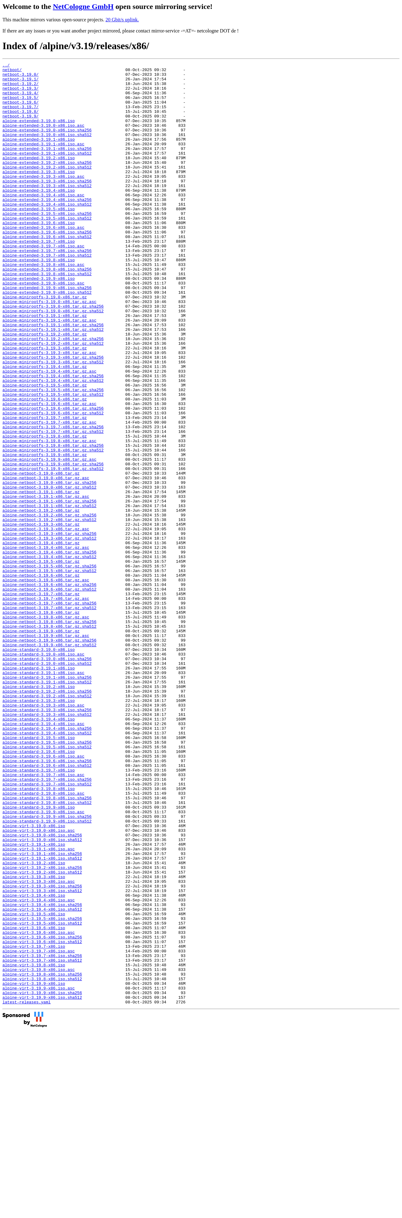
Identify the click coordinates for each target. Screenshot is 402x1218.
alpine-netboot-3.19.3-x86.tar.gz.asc (45, 622)
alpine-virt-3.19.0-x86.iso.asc (38, 984)
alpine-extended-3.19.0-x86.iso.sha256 (47, 144)
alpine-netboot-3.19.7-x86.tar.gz (41, 700)
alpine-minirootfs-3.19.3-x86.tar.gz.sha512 (53, 422)
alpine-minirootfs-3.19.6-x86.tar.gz (44, 466)
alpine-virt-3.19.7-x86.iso (33, 1123)
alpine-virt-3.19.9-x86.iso (33, 1168)
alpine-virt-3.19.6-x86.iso (33, 1101)
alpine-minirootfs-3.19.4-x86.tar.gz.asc (49, 433)
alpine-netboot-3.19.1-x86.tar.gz (41, 578)
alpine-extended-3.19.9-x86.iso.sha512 (47, 338)
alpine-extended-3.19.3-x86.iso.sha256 (47, 205)
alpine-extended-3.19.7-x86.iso (38, 277)
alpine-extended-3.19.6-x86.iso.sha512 (47, 272)
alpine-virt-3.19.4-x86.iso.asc (38, 1068)
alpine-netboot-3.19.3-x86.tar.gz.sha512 (49, 633)
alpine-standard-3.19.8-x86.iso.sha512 (47, 951)
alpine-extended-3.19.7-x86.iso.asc (43, 283)
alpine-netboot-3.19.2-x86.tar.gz (41, 600)
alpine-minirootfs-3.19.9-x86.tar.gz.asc (49, 539)
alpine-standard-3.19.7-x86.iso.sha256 (47, 923)
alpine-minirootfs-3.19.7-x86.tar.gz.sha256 (53, 500)
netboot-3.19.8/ (20, 121)
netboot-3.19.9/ (20, 127)
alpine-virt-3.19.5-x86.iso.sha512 (42, 1095)
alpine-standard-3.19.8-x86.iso (38, 934)
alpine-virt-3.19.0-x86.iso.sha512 (42, 995)
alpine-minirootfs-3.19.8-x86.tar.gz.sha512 (53, 528)
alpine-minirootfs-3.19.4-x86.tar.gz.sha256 (53, 439)
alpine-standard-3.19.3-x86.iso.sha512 (47, 845)
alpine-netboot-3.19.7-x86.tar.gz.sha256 (49, 711)
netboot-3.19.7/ (20, 116)
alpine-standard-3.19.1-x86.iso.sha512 (47, 806)
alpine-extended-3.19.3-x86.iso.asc (43, 199)
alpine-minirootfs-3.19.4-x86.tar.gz (44, 427)
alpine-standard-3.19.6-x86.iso (38, 889)
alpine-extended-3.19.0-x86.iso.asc (43, 138)
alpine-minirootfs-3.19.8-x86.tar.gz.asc (49, 516)
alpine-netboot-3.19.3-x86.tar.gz (41, 617)
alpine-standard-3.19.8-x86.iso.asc (43, 939)
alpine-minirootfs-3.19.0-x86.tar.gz (44, 344)
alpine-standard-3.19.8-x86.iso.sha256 (47, 945)
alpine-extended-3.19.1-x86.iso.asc (43, 160)
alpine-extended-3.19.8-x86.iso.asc (43, 305)
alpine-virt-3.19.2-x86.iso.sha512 (42, 1034)
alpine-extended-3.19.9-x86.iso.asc (43, 327)
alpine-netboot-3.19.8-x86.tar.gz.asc (45, 728)
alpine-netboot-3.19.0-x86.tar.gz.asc (45, 561)
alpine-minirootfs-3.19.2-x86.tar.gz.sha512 (53, 400)
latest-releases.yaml (26, 1190)
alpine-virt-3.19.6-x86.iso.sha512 (42, 1118)
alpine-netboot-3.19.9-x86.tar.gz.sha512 (49, 761)
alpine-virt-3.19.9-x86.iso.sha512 (42, 1184)
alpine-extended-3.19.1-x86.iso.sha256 (47, 166)
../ (6, 66)
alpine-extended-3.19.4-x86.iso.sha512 (47, 233)
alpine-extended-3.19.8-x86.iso (38, 299)
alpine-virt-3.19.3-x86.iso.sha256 (42, 1051)
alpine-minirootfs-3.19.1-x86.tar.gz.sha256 (53, 377)
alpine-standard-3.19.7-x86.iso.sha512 (47, 928)
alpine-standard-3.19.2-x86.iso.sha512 (47, 823)
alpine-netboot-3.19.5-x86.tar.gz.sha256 (49, 667)
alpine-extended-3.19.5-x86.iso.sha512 (47, 249)
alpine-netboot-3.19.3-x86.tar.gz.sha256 (49, 628)
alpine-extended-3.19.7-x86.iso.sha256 (47, 288)
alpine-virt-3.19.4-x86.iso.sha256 (42, 1073)
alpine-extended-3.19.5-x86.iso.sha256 (47, 244)
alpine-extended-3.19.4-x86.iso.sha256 (47, 227)
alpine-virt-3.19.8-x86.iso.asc (38, 1151)
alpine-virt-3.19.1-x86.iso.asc (38, 1006)
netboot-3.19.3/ (20, 93)
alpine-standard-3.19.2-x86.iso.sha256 (47, 817)
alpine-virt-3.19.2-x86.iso (33, 1023)
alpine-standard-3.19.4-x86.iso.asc (43, 856)
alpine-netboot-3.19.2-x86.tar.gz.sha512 (49, 611)
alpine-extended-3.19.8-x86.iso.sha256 (47, 311)
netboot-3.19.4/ (20, 99)
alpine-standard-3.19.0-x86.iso (38, 767)
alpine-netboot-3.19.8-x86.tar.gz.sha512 (49, 739)
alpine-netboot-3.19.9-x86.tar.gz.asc (45, 750)
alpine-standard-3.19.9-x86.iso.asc (43, 962)
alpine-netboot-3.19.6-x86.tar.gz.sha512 (49, 695)
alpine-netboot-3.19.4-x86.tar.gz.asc (45, 644)
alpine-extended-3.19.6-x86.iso (38, 255)
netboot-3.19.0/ (20, 77)
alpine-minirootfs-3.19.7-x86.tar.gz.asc (49, 494)
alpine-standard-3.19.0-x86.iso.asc (43, 773)
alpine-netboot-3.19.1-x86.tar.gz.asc (45, 583)
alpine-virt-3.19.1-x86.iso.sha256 (42, 1012)
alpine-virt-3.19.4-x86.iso (33, 1062)
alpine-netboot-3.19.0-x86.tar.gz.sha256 (49, 567)
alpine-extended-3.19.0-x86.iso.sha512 (47, 149)
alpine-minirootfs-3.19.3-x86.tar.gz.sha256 (53, 416)
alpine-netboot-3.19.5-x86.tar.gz (41, 661)
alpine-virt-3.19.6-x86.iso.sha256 (42, 1112)
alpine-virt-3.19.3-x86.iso (33, 1040)
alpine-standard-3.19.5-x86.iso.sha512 (47, 884)
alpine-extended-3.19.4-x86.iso (38, 216)
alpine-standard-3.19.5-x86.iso (38, 873)
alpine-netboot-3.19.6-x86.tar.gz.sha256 (49, 689)
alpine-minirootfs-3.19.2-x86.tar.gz (44, 388)
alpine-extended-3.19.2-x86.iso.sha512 (47, 188)
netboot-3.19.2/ (20, 88)
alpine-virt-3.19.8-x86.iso (33, 1145)
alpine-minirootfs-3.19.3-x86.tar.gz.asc (49, 411)
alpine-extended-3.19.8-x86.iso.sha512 (47, 316)
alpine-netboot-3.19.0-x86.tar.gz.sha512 (49, 572)
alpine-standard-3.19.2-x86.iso (38, 811)
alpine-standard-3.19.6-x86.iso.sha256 (47, 901)
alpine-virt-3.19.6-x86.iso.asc (38, 1106)
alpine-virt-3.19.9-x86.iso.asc (38, 1173)
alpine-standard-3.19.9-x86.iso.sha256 (47, 967)
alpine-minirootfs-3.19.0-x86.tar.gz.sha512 (53, 361)
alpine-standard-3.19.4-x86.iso (38, 850)
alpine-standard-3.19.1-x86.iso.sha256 (47, 800)
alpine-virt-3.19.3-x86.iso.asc (38, 1045)
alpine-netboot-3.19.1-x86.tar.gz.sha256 (49, 589)
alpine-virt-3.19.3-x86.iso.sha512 (42, 1056)
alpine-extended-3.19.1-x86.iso (38, 155)
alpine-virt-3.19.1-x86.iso (33, 1001)
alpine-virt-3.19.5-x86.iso (33, 1084)
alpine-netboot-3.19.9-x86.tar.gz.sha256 (49, 756)
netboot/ (12, 71)
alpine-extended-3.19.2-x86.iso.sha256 (47, 183)
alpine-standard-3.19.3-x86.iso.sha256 (47, 839)
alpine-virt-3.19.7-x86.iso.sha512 (42, 1140)
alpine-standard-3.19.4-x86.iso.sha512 (47, 867)
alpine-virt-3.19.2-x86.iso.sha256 (42, 1029)
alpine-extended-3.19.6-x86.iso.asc (43, 260)
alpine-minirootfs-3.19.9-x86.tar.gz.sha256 (53, 544)
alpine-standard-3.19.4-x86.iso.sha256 (47, 862)
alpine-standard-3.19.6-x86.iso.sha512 (47, 906)
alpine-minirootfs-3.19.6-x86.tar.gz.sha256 (53, 478)
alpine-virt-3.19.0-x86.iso (33, 978)
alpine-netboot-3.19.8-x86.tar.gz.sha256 (49, 734)
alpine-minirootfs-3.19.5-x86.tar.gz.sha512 (53, 461)
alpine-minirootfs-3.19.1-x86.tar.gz (44, 366)
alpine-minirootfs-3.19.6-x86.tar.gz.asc (49, 472)
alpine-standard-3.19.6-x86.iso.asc (43, 895)
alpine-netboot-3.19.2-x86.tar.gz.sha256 (49, 606)
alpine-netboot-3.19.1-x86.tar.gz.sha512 (49, 594)
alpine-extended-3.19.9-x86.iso (38, 322)
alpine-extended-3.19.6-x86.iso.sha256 (47, 266)
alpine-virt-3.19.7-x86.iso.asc (38, 1129)
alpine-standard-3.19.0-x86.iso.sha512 (47, 784)
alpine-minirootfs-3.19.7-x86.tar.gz (44, 489)
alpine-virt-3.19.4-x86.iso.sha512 (42, 1079)
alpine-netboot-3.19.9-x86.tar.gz (41, 745)
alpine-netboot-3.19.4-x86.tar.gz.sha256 (49, 650)
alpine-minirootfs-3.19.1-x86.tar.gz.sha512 (53, 383)
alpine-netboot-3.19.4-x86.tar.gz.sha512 (49, 656)
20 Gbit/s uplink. (122, 19)
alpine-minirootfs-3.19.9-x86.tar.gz (44, 533)
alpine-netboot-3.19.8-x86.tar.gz (41, 722)
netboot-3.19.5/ (20, 105)
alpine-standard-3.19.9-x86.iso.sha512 (47, 973)
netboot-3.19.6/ (20, 110)
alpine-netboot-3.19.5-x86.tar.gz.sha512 (49, 672)
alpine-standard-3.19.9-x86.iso (38, 956)
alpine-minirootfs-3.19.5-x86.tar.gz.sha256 (53, 455)
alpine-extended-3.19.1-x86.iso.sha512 (47, 171)
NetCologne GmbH (83, 6)
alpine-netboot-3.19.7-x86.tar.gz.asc (45, 706)
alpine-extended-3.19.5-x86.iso (38, 238)
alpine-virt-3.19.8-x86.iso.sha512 (42, 1162)
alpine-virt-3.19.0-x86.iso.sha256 (42, 990)
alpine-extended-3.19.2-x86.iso (38, 177)
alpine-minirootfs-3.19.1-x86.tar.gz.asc (49, 372)
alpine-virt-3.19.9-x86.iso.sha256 (42, 1179)
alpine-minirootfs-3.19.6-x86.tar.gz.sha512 (53, 483)
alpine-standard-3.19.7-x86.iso (38, 912)
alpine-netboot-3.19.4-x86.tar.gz (41, 639)
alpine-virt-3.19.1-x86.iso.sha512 (42, 1017)
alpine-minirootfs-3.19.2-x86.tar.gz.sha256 (53, 394)
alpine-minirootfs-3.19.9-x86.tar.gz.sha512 (53, 550)
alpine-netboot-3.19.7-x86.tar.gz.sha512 (49, 717)
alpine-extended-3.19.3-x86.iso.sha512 (47, 210)
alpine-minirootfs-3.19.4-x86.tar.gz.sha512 (53, 444)
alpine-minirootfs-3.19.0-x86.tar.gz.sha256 (53, 355)
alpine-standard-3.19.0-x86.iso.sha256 (47, 778)
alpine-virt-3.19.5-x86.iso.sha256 (42, 1090)
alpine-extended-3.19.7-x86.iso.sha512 (47, 294)
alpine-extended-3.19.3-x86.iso (38, 194)
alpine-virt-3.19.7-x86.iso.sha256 (42, 1134)
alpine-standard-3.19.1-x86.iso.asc (43, 795)
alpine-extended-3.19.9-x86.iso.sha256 (47, 333)
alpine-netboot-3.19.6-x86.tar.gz (41, 678)
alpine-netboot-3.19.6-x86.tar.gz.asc (45, 683)
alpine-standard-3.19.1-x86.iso (38, 789)
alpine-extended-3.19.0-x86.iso (38, 132)
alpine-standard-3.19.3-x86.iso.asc (43, 834)
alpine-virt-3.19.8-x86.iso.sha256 (42, 1157)
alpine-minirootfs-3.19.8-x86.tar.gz (44, 511)
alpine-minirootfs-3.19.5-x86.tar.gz (44, 450)
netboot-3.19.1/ (20, 82)
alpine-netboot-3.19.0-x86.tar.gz (41, 555)
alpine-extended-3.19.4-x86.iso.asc (43, 221)
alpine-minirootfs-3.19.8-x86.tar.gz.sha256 (53, 522)
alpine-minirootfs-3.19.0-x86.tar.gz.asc (49, 350)
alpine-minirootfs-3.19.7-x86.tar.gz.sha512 (53, 505)
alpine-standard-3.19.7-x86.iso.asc (43, 917)
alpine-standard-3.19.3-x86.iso (38, 828)
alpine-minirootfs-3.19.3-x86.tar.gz (44, 405)
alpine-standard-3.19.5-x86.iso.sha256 (47, 878)
